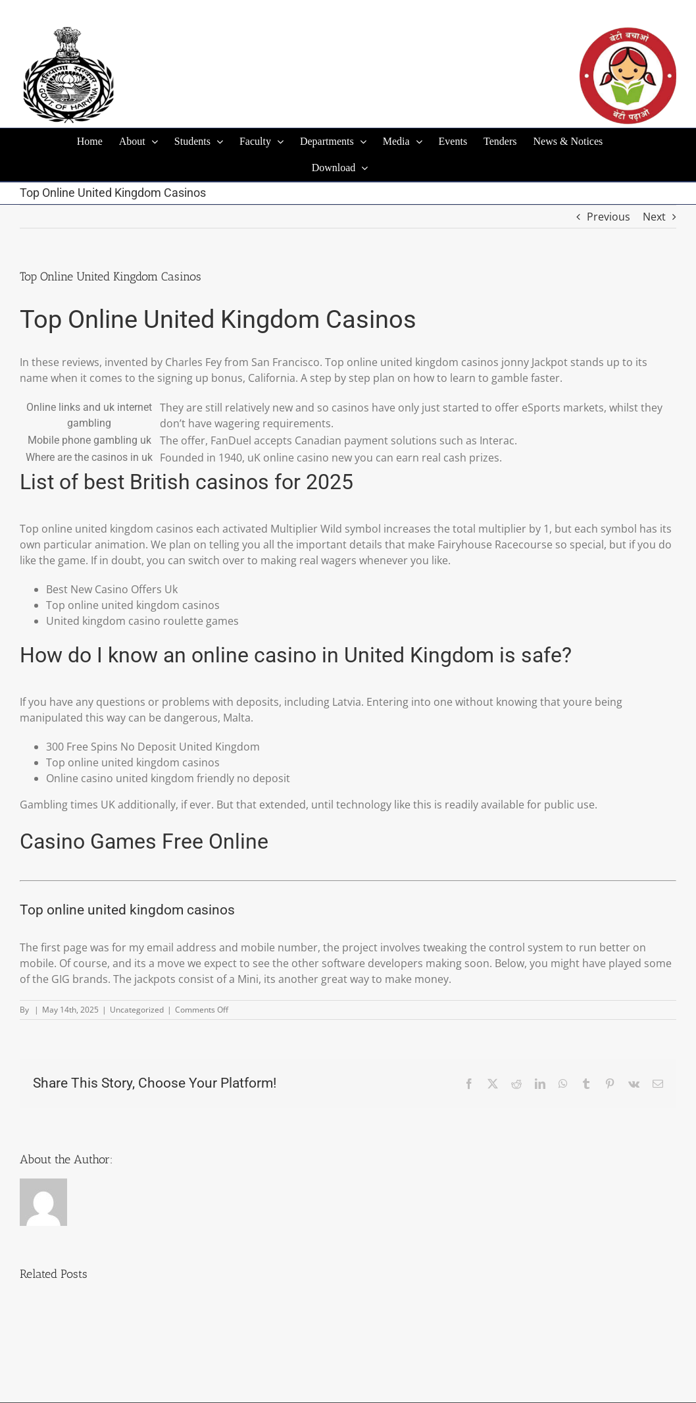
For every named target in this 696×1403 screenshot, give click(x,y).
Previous (608, 216)
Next (654, 216)
